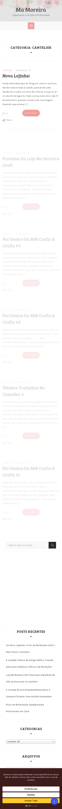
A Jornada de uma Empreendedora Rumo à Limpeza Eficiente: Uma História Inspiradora (29, 693)
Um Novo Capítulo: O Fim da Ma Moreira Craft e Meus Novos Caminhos (30, 648)
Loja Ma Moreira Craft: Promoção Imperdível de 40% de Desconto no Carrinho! (30, 678)
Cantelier (7, 70)
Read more (31, 113)
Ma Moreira (31, 9)
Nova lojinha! (16, 76)
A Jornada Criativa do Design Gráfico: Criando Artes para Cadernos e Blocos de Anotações (30, 663)
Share (7, 120)
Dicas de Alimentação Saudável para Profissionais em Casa (25, 708)
